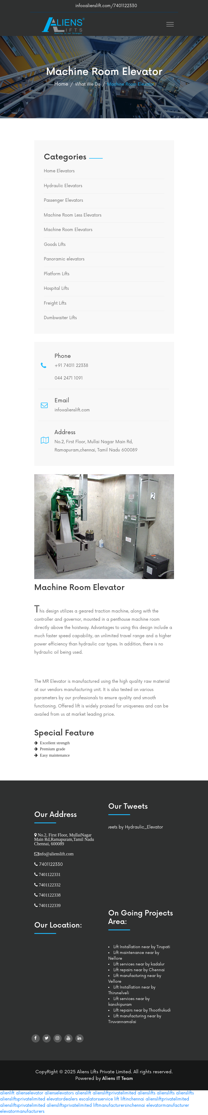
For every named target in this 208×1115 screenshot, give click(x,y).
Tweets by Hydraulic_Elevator (133, 827)
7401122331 (49, 874)
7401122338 (49, 895)
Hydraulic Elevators (63, 186)
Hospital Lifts (56, 288)
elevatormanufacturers (22, 1111)
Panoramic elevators (64, 259)
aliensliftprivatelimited (114, 1093)
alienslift (83, 1093)
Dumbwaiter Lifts (60, 318)
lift (116, 1099)
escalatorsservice (96, 1099)
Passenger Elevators (63, 200)
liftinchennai (132, 1099)
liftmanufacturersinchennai (119, 1105)
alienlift (7, 1093)
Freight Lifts (55, 303)
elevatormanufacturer (167, 1105)
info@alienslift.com (93, 6)
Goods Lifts (54, 244)
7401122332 (49, 885)
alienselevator (29, 1093)
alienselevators (59, 1093)
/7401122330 (124, 6)
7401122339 (49, 905)
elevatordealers (62, 1099)
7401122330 (50, 864)
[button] (169, 22)
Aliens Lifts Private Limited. (104, 1072)
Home (61, 84)
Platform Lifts (56, 274)
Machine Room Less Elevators (72, 215)
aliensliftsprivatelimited (22, 1099)
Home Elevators (59, 171)
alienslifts (146, 1093)
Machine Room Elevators (68, 229)
